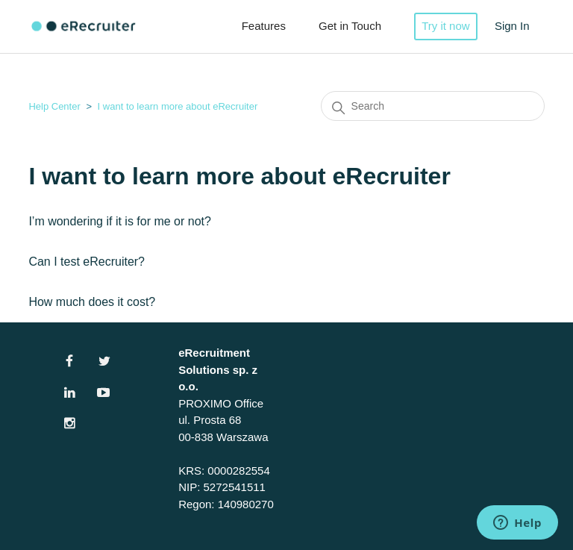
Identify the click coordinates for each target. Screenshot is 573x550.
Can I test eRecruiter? (86, 261)
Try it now (445, 25)
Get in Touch (350, 25)
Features (264, 25)
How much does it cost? (91, 302)
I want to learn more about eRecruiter (178, 106)
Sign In (512, 25)
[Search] (433, 106)
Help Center (54, 106)
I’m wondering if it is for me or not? (119, 221)
